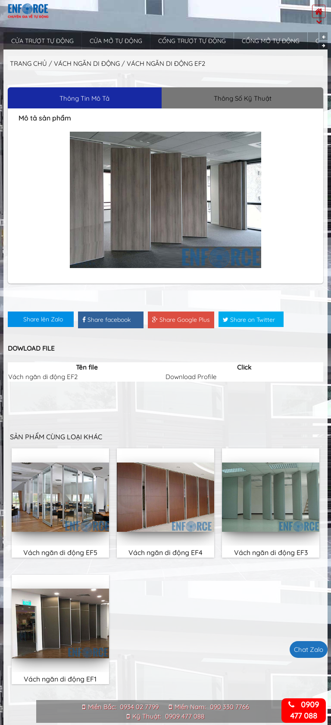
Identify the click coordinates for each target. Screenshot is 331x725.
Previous (323, 36)
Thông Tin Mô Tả (84, 98)
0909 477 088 (184, 716)
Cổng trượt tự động (192, 41)
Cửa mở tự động (116, 41)
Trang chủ (28, 63)
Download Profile (191, 377)
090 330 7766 (229, 707)
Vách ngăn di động (88, 63)
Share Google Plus (181, 320)
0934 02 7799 (139, 707)
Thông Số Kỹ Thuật (243, 98)
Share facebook (106, 320)
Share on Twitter (249, 320)
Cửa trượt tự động (42, 41)
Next (323, 45)
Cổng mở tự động (271, 41)
